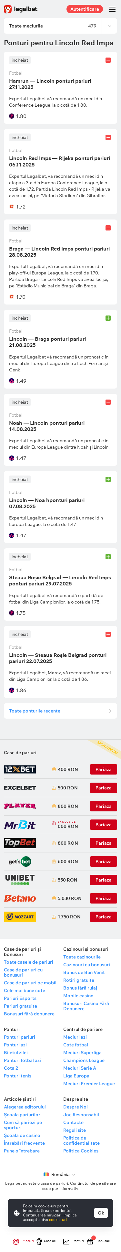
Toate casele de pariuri (28, 962)
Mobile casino (78, 996)
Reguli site (74, 1130)
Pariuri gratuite (20, 1006)
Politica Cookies (80, 1151)
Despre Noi (75, 1107)
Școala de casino (22, 1135)
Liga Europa (76, 1076)
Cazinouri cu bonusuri (86, 965)
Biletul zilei (16, 1052)
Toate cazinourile (82, 957)
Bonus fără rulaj (80, 988)
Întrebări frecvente (24, 1143)
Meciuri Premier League (89, 1083)
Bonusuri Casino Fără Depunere (86, 1006)
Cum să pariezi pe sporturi (23, 1124)
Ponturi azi (15, 1045)
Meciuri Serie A (79, 1068)
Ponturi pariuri (19, 1037)
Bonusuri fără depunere (29, 1014)
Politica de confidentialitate (81, 1140)
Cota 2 (11, 1068)
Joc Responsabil (81, 1115)
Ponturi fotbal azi (22, 1060)
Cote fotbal (75, 1045)
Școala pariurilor (22, 1115)
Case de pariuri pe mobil (30, 983)
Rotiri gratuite (78, 980)
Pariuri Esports (20, 998)
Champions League (84, 1060)
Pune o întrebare (22, 1151)
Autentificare (84, 9)
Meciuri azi (75, 1037)
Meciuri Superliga (82, 1052)
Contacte (73, 1122)
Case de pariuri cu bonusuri (23, 972)
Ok (101, 1213)
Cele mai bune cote (24, 990)
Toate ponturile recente (34, 711)
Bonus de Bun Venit (84, 972)
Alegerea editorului (25, 1107)
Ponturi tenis (17, 1076)
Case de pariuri (20, 752)
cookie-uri (58, 1219)
